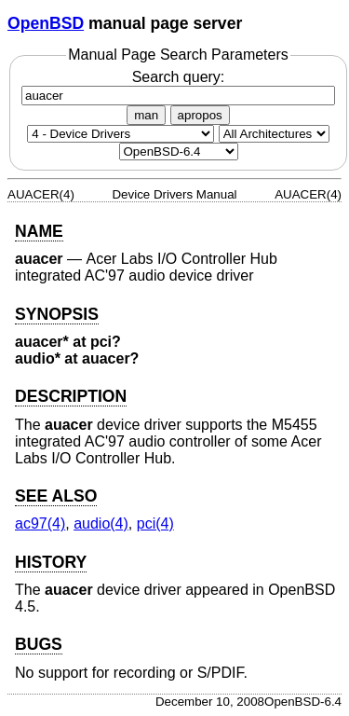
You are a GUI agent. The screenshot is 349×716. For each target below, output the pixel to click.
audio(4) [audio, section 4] (101, 523)
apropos (200, 115)
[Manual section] (120, 134)
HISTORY (51, 562)
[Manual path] (178, 151)
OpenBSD (45, 23)
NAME (39, 231)
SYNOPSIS (57, 314)
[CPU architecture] (274, 134)
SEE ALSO (56, 496)
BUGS (38, 644)
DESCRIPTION (71, 396)
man (146, 115)
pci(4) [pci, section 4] (155, 523)
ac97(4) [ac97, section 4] (40, 523)
